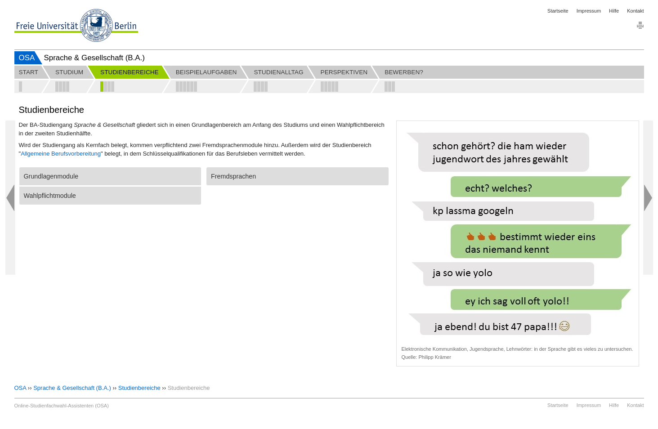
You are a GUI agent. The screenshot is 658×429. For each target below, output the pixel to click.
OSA (27, 58)
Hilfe (614, 10)
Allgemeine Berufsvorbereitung (61, 153)
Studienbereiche (139, 387)
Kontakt (635, 10)
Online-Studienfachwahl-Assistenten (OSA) (61, 405)
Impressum (589, 10)
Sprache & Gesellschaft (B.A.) (72, 387)
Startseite (557, 10)
